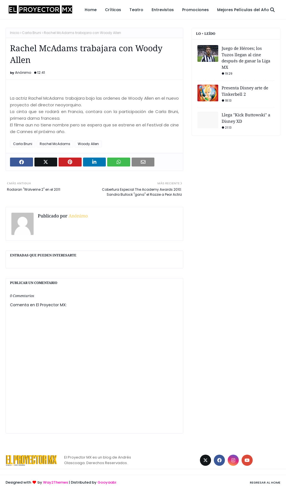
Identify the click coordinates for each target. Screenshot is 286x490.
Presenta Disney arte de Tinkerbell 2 (245, 91)
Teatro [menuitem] (136, 10)
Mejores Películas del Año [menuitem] (243, 10)
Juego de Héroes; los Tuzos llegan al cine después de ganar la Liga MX (246, 57)
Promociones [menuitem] (195, 10)
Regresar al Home (265, 482)
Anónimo (23, 72)
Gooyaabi (106, 482)
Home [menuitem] (91, 10)
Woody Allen (88, 143)
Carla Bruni (31, 32)
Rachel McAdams (55, 143)
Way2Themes (55, 482)
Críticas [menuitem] (113, 10)
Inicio (14, 32)
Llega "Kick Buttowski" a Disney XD (246, 118)
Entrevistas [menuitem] (163, 10)
